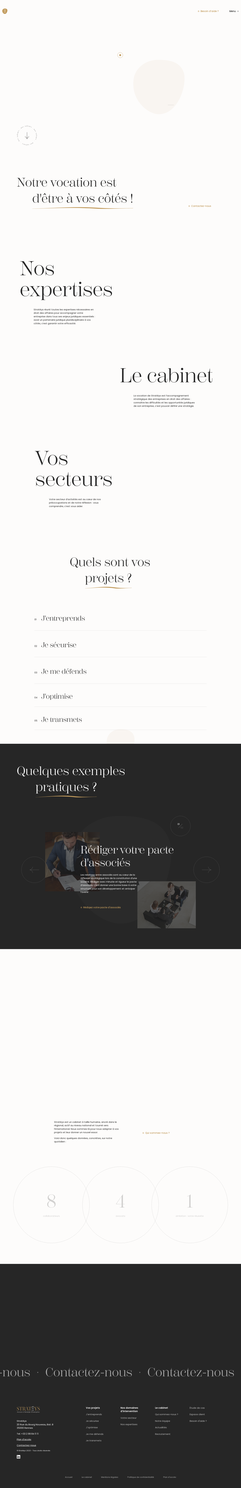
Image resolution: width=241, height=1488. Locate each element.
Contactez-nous (26, 1445)
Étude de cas (197, 1407)
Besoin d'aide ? (198, 1421)
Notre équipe (162, 1421)
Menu (234, 11)
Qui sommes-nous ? (166, 1414)
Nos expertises (66, 279)
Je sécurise (92, 1421)
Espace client (197, 1414)
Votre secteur (128, 1417)
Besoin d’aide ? (208, 11)
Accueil (68, 1477)
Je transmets (93, 1440)
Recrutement (162, 1434)
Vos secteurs (74, 469)
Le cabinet (166, 376)
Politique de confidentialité (140, 1477)
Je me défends (94, 1434)
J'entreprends (94, 1414)
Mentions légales (109, 1477)
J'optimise (92, 1427)
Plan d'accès (24, 1439)
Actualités (161, 1427)
